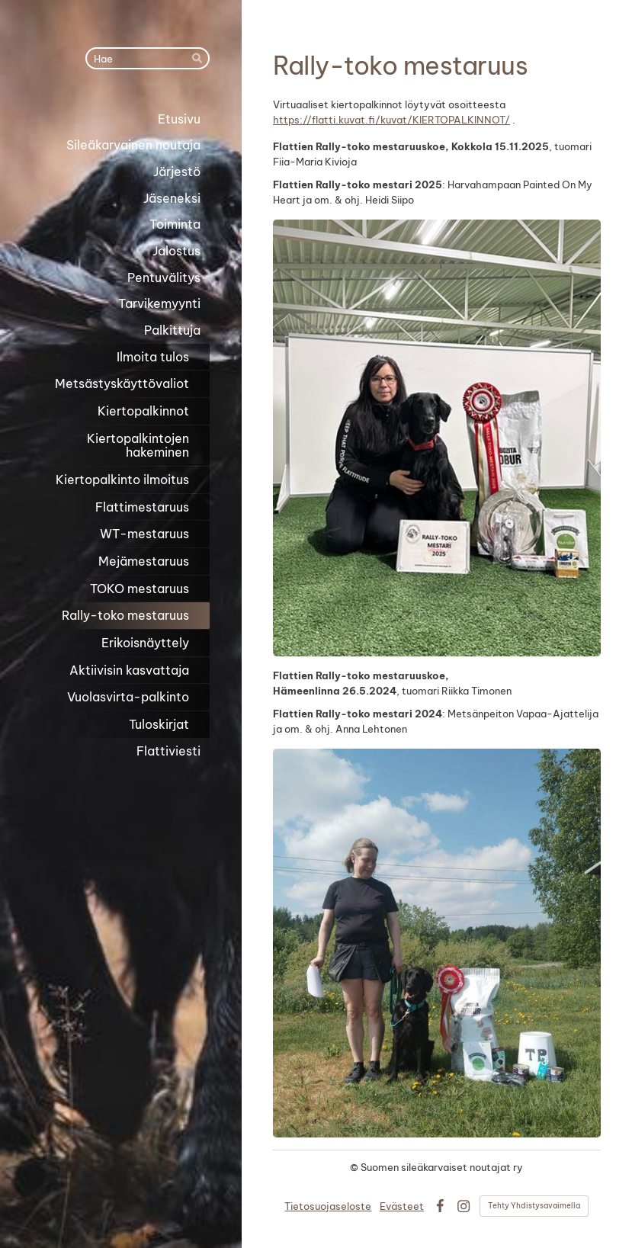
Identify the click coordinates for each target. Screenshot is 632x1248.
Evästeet (402, 1206)
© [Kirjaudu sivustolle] (355, 1167)
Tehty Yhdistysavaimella (534, 1206)
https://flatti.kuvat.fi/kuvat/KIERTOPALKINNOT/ (391, 120)
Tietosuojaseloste (327, 1206)
